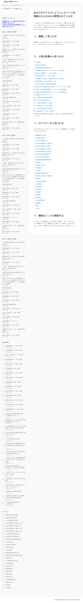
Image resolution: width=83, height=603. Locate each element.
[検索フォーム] (48, 49)
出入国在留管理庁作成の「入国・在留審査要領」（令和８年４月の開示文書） (15, 427)
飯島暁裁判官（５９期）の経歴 (10, 85)
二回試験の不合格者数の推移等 (13, 491)
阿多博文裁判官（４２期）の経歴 (13, 391)
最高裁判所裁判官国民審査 (43, 154)
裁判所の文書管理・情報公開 (44, 170)
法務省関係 (39, 182)
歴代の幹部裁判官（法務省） (44, 147)
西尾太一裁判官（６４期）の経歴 (10, 128)
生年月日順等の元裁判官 (43, 152)
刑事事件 (38, 185)
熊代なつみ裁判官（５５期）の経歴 (11, 105)
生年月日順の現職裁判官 (43, 149)
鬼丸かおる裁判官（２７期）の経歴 (14, 354)
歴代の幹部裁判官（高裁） (43, 142)
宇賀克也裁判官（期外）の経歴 (13, 382)
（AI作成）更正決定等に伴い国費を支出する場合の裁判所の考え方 (15, 452)
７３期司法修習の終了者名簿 (44, 105)
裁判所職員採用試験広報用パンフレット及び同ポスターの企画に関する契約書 (15, 466)
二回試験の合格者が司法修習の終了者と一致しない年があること (15, 485)
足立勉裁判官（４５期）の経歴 (44, 108)
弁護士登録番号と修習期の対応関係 (46, 82)
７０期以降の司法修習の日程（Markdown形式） (12, 503)
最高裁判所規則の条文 (42, 167)
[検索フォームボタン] (64, 49)
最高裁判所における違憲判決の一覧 (46, 80)
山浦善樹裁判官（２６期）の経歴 (13, 350)
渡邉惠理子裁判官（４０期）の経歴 (14, 409)
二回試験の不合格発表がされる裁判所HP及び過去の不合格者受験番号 (14, 496)
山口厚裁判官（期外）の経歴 (12, 368)
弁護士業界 (39, 180)
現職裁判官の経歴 (41, 131)
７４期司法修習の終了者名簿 (44, 100)
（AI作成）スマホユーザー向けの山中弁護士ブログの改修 (15, 473)
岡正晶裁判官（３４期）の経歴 (13, 386)
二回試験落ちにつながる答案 (44, 103)
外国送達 (38, 62)
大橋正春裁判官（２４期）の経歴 (13, 345)
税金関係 (38, 190)
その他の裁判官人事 (41, 137)
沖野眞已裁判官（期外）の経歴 (13, 395)
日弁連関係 (39, 177)
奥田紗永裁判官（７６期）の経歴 (45, 75)
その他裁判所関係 (41, 175)
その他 (37, 200)
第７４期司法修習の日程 (43, 98)
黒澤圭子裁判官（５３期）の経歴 (10, 101)
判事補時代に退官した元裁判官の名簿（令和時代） (50, 77)
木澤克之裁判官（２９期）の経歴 (13, 364)
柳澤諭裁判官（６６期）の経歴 (10, 89)
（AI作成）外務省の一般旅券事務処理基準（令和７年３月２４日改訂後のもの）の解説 (15, 459)
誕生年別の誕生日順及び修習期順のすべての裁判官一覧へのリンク (15, 414)
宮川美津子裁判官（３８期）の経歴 (14, 404)
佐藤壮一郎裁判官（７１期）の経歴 (46, 72)
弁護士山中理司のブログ (11, 1)
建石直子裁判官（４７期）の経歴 (10, 41)
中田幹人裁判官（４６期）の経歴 (10, 109)
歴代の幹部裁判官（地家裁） (44, 144)
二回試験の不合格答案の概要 (44, 95)
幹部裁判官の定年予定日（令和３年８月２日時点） (50, 70)
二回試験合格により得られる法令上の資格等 (15, 479)
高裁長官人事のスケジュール (44, 92)
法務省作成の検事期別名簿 (43, 67)
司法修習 (38, 157)
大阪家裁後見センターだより (9, 114)
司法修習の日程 (40, 159)
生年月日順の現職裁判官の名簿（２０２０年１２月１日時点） (53, 85)
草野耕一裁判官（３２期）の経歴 (13, 377)
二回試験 (38, 165)
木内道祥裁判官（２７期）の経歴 (13, 359)
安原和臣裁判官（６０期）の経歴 (10, 93)
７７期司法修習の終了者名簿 (12, 439)
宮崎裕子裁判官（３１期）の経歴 (13, 373)
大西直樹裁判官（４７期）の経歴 (10, 55)
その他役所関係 (40, 193)
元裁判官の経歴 (40, 134)
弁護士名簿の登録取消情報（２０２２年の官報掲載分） (52, 90)
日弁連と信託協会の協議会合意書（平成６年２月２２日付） (15, 433)
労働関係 (38, 187)
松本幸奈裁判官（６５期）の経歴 (10, 45)
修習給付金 (39, 162)
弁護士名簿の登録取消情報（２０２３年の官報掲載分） (52, 87)
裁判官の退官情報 (41, 65)
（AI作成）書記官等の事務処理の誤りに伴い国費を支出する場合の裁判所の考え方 (15, 445)
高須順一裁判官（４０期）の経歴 (13, 400)
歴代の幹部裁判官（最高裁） (44, 139)
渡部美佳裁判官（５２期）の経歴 (10, 118)
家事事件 (38, 172)
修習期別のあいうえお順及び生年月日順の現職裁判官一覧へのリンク (15, 420)
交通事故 (38, 195)
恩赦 (37, 198)
